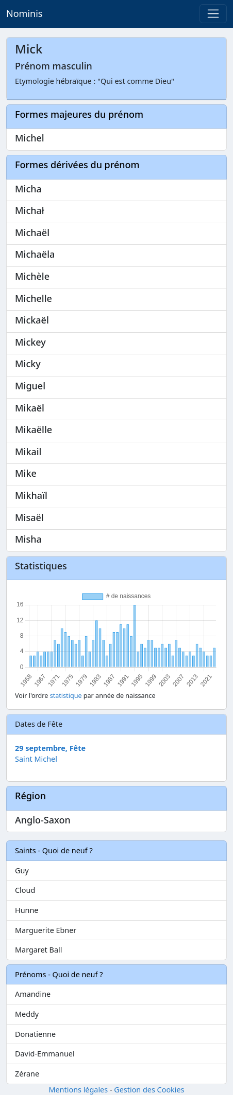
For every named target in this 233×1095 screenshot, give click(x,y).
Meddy (27, 1014)
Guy (22, 870)
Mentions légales (78, 1089)
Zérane (27, 1074)
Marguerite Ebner (45, 930)
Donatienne (35, 1034)
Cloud (25, 890)
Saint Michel (36, 759)
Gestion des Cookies (149, 1089)
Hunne (26, 910)
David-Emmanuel (45, 1053)
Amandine (33, 994)
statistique (66, 695)
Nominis (24, 13)
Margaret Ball (38, 950)
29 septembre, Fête (50, 748)
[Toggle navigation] (213, 13)
